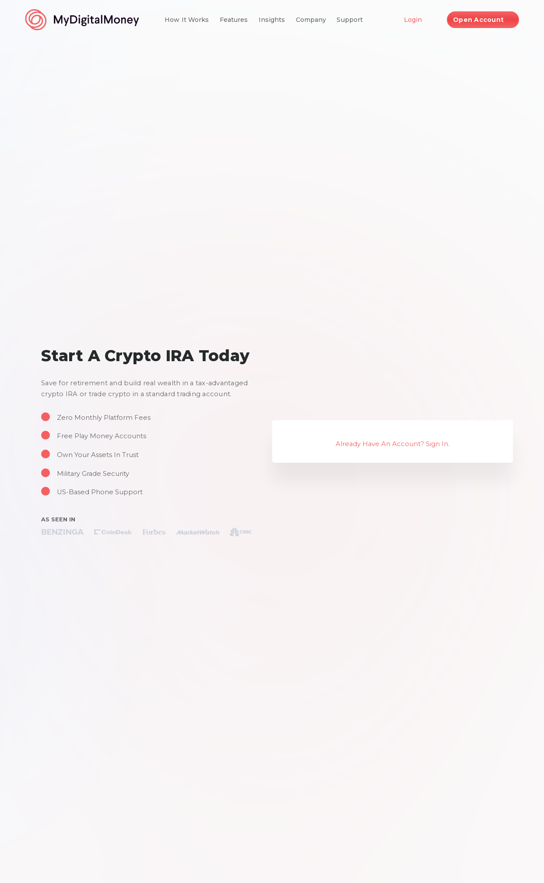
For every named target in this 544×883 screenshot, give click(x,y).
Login (413, 20)
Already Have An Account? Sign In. (392, 444)
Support (350, 20)
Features (234, 20)
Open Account (478, 20)
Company (311, 20)
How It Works (187, 20)
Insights (272, 20)
